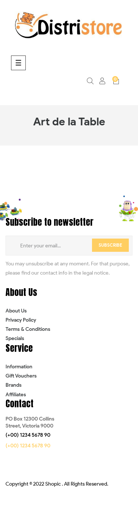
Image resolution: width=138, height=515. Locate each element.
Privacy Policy (21, 320)
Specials (15, 338)
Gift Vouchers (21, 376)
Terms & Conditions (28, 329)
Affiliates (16, 394)
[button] (28, 435)
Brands (14, 385)
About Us (16, 311)
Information (19, 367)
